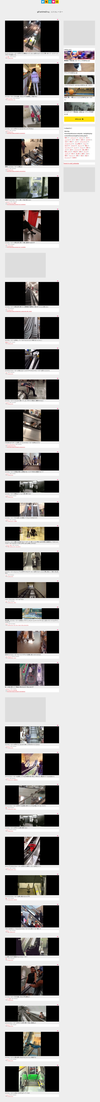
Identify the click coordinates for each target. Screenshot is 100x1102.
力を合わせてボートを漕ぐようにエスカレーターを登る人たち (22, 442)
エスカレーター (10, 58)
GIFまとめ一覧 (79, 119)
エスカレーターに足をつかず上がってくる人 (17, 1093)
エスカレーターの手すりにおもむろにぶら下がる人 (19, 128)
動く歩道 (15, 690)
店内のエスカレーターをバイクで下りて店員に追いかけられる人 (23, 654)
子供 (10, 545)
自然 (80, 151)
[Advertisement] (25, 265)
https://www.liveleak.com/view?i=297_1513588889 (16, 247)
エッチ (75, 147)
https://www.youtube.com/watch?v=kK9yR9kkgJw (16, 691)
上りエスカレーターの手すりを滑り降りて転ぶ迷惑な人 (20, 1023)
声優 (87, 147)
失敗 (8, 56)
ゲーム (81, 147)
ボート (15, 445)
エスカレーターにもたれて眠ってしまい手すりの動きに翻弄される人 (24, 400)
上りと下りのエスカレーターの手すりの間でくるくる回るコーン (23, 866)
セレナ (19, 625)
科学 (72, 153)
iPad (8, 546)
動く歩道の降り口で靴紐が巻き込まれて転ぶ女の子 (19, 687)
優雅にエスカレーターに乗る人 (13, 166)
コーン (15, 869)
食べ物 (77, 153)
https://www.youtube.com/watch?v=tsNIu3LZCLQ (16, 447)
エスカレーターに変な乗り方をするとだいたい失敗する (20, 1057)
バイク (15, 657)
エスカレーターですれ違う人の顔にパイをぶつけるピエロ (21, 518)
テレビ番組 (77, 143)
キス (14, 625)
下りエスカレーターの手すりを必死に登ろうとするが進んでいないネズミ (25, 806)
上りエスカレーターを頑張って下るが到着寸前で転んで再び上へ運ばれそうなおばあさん (30, 776)
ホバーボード (18, 546)
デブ (14, 99)
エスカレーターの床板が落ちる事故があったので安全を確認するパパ (24, 472)
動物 (6, 342)
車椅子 (15, 203)
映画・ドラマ (68, 151)
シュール (10, 98)
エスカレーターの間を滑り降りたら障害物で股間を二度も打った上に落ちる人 (26, 307)
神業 (66, 155)
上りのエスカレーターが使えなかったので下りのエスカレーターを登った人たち (27, 370)
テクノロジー (68, 147)
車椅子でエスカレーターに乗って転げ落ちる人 (18, 200)
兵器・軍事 (84, 149)
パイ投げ (15, 521)
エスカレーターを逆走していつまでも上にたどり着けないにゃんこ (23, 340)
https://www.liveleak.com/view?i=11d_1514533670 (16, 204)
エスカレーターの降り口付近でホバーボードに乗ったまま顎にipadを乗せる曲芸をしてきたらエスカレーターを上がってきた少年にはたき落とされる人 (31, 542)
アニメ (6, 623)
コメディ (67, 153)
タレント (80, 145)
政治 (86, 155)
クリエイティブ (68, 143)
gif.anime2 (42, 12)
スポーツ (81, 137)
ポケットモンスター (25, 625)
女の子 (66, 145)
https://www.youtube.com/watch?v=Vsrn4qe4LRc (16, 133)
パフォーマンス (12, 444)
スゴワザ (7, 495)
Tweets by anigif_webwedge (71, 163)
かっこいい (67, 157)
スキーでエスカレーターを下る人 (14, 599)
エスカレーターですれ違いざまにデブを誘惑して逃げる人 (21, 96)
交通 (82, 139)
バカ (6, 56)
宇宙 (82, 155)
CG (87, 153)
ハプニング (7, 201)
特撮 (83, 153)
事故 (6, 958)
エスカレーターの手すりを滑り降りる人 (16, 828)
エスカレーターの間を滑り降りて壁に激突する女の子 (20, 242)
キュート (71, 155)
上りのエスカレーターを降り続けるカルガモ (17, 896)
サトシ (17, 625)
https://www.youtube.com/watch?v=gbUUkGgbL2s (16, 171)
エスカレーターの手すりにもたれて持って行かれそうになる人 (22, 744)
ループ (85, 151)
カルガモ (15, 899)
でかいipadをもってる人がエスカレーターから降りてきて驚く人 (23, 928)
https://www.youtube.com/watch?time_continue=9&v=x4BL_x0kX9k (19, 311)
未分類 (74, 157)
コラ (66, 149)
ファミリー (77, 149)
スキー (15, 602)
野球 (71, 141)
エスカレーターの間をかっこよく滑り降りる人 (18, 494)
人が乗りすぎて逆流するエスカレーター (16, 957)
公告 (71, 149)
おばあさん (16, 779)
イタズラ (7, 98)
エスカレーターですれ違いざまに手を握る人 (17, 997)
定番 (10, 998)
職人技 (75, 151)
